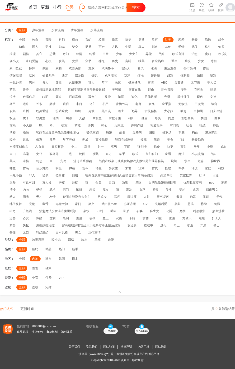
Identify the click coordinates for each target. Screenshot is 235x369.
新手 (75, 249)
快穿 (170, 147)
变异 (184, 89)
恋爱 (181, 39)
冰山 (190, 225)
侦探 (221, 47)
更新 (45, 7)
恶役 (117, 197)
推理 (12, 54)
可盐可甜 (29, 182)
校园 (102, 39)
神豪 (216, 125)
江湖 (141, 168)
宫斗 (85, 168)
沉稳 (119, 218)
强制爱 (185, 75)
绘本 (84, 239)
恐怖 (208, 39)
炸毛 (140, 75)
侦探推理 (15, 75)
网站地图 (109, 346)
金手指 (166, 104)
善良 (156, 189)
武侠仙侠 (183, 97)
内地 (35, 258)
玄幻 (88, 39)
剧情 (26, 54)
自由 (12, 154)
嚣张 (92, 218)
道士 (121, 111)
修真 (115, 39)
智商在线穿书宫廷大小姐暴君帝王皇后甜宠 (91, 225)
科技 (221, 168)
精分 (12, 225)
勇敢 (91, 111)
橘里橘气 (134, 82)
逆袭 (154, 68)
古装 (26, 168)
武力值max (109, 204)
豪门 (78, 204)
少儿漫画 (96, 30)
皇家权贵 (58, 147)
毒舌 (45, 204)
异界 (197, 147)
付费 (48, 277)
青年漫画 (77, 30)
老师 (138, 104)
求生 (187, 161)
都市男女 (212, 189)
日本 (75, 258)
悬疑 (195, 39)
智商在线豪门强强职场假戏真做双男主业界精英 (131, 161)
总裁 (52, 54)
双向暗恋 (111, 75)
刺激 (217, 204)
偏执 (94, 75)
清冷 (12, 189)
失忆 (26, 225)
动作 (22, 47)
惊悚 (32, 68)
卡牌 (132, 218)
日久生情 (216, 111)
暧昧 (113, 211)
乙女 (26, 218)
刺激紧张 (199, 211)
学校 (12, 132)
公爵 (169, 211)
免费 (35, 277)
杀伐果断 (151, 97)
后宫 (155, 39)
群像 (151, 89)
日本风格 (62, 232)
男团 (204, 118)
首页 (33, 7)
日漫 (215, 175)
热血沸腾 (218, 211)
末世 (128, 168)
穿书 (88, 61)
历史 (115, 61)
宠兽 (63, 161)
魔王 (106, 218)
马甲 (12, 104)
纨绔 (78, 111)
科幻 (62, 39)
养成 (85, 139)
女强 (75, 61)
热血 (35, 39)
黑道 (157, 139)
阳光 (26, 197)
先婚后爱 (161, 204)
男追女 (102, 197)
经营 (144, 118)
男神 (32, 82)
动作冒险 (167, 89)
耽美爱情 (42, 111)
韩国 (62, 258)
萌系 (12, 89)
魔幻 (208, 54)
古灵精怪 (151, 111)
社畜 (189, 125)
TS (182, 139)
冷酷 (39, 218)
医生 (172, 218)
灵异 (88, 47)
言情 (151, 82)
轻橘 (55, 118)
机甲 (106, 104)
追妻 (12, 218)
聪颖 (26, 132)
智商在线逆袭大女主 (76, 197)
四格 (75, 175)
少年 (119, 54)
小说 (210, 147)
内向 (26, 189)
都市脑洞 (189, 68)
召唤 (139, 211)
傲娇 (45, 68)
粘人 (12, 197)
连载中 (148, 225)
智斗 (214, 154)
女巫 (142, 189)
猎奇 (12, 211)
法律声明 (126, 346)
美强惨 (116, 89)
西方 (65, 75)
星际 (138, 182)
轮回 (82, 154)
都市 (155, 47)
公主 (92, 104)
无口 (26, 232)
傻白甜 (60, 175)
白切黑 (198, 111)
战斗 (162, 54)
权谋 (12, 118)
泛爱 (12, 182)
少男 (91, 125)
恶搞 (191, 204)
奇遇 (168, 154)
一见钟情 (15, 82)
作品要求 (22, 332)
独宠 (213, 75)
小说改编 (198, 154)
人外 (147, 197)
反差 (52, 139)
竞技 (48, 47)
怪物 (168, 168)
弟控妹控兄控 (45, 225)
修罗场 (166, 132)
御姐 (79, 189)
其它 (39, 54)
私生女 (154, 211)
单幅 (97, 239)
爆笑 (158, 118)
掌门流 (174, 125)
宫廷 (128, 61)
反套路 (179, 82)
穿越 (141, 39)
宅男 (114, 147)
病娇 (109, 132)
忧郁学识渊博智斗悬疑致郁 (86, 89)
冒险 (48, 39)
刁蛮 (159, 218)
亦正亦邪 (130, 204)
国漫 (79, 218)
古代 (155, 168)
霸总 (75, 39)
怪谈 (45, 175)
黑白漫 (106, 111)
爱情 (181, 47)
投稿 (144, 139)
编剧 (152, 132)
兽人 (45, 82)
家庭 (208, 168)
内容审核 (143, 346)
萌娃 (78, 125)
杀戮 (95, 154)
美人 (12, 161)
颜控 (200, 75)
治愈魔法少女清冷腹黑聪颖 (57, 211)
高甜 (183, 147)
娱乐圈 (79, 75)
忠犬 (92, 189)
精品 (48, 249)
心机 (48, 61)
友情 (52, 197)
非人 (32, 175)
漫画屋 (125, 360)
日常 (106, 54)
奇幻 (66, 54)
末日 (79, 104)
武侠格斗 (108, 68)
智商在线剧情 (124, 139)
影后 (126, 211)
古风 (115, 47)
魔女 (106, 189)
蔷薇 (12, 232)
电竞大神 (62, 204)
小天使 (27, 125)
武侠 (195, 47)
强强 (66, 104)
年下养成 (69, 139)
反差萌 (137, 132)
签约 (35, 249)
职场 (12, 111)
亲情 (26, 161)
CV (145, 204)
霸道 (59, 97)
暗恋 (202, 125)
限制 (66, 218)
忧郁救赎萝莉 (192, 182)
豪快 (86, 211)
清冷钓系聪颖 (82, 161)
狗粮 (182, 132)
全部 (22, 30)
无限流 (119, 125)
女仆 (39, 154)
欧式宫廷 (178, 54)
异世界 (215, 161)
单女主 (97, 118)
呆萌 (206, 197)
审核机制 (52, 332)
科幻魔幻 (42, 232)
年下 (105, 82)
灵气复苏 (163, 197)
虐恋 (196, 189)
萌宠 (64, 125)
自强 (112, 182)
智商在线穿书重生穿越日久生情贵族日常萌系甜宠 (119, 175)
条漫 (111, 239)
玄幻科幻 (152, 154)
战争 (221, 39)
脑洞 (121, 97)
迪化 (134, 97)
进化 (163, 225)
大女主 (133, 54)
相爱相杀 (156, 125)
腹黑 (62, 61)
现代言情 (94, 232)
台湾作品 (29, 97)
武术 (52, 189)
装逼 (179, 197)
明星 (59, 168)
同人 (35, 47)
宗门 (66, 189)
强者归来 (48, 75)
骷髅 (145, 218)
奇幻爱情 (32, 61)
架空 (75, 47)
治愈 (195, 54)
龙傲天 (187, 218)
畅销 (39, 189)
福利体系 (66, 332)
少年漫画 (38, 30)
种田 (131, 118)
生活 (128, 47)
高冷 (129, 189)
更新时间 (27, 309)
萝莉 (224, 182)
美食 (170, 139)
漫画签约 (37, 332)
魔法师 (131, 197)
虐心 (223, 147)
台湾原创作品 (18, 147)
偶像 (217, 118)
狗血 (195, 132)
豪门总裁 (15, 68)
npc (211, 182)
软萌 (45, 97)
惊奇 (157, 147)
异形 (203, 225)
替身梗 (155, 75)
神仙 (104, 125)
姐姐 (202, 218)
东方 (109, 154)
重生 (174, 61)
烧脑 (174, 161)
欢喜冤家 (75, 68)
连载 (35, 287)
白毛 (69, 154)
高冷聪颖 (101, 139)
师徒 (75, 182)
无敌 (82, 118)
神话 (72, 168)
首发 (35, 268)
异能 (149, 54)
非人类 (211, 82)
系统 (187, 61)
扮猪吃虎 (62, 111)
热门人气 (6, 309)
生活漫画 (170, 68)
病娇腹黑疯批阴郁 (48, 89)
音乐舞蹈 (42, 168)
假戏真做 (75, 97)
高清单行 (166, 175)
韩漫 (79, 54)
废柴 (177, 204)
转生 (98, 168)
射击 (101, 147)
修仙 (206, 68)
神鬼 (102, 61)
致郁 (125, 182)
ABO (164, 82)
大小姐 (168, 111)
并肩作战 (137, 125)
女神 (213, 97)
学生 (169, 189)
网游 (69, 118)
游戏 (91, 68)
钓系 (193, 197)
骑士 (216, 225)
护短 (62, 182)
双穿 (127, 75)
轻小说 (14, 61)
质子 (26, 118)
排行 (57, 7)
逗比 (26, 139)
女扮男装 (187, 118)
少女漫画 (58, 30)
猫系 (12, 125)
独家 (48, 268)
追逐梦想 (211, 132)
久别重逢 (75, 82)
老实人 (125, 68)
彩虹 (214, 61)
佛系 (39, 139)
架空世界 (186, 175)
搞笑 (128, 39)
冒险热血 (158, 61)
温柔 (26, 154)
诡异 (134, 111)
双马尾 (54, 154)
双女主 (93, 97)
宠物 (32, 204)
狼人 (91, 82)
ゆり (202, 175)
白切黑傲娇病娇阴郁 (162, 182)
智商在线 (134, 89)
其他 (168, 47)
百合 (102, 47)
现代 (200, 97)
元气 (219, 197)
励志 (62, 47)
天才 (39, 197)
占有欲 (39, 147)
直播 (26, 111)
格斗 (208, 47)
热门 (62, 249)
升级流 (27, 211)
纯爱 (92, 54)
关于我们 (74, 346)
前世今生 (115, 118)
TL (51, 161)
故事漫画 (38, 239)
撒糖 (52, 104)
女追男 (132, 225)
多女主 (113, 168)
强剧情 (142, 147)
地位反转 (15, 204)
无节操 (195, 82)
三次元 (199, 104)
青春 (26, 89)
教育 (183, 111)
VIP (61, 277)
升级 (167, 97)
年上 (177, 225)
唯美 (141, 61)
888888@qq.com (44, 326)
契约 (182, 189)
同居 (171, 118)
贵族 (52, 218)
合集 (98, 182)
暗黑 (213, 89)
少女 (201, 61)
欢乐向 (222, 54)
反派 (108, 97)
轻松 (12, 139)
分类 (69, 7)
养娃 (59, 82)
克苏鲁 (198, 89)
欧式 (135, 154)
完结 (48, 287)
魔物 (182, 211)
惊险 (204, 204)
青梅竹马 (122, 104)
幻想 (39, 161)
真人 (141, 47)
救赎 (118, 82)
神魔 (12, 168)
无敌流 (183, 104)
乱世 (87, 147)
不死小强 (15, 175)
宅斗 (26, 104)
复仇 (140, 68)
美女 (78, 232)
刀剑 (100, 211)
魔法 (181, 154)
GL (52, 125)
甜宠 (170, 75)
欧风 (32, 75)
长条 (39, 104)
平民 (127, 147)
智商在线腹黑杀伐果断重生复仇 (57, 132)
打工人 (216, 218)
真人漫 (47, 182)
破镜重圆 (92, 132)
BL (41, 125)
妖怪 (152, 104)
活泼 (195, 168)
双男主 (40, 118)
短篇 (200, 161)
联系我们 (91, 346)
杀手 (122, 154)
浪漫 (12, 97)
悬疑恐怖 (198, 139)
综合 (214, 104)
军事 (181, 168)
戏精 (59, 68)
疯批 (122, 132)
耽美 (168, 39)
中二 (74, 147)
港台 (48, 258)
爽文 (91, 204)
